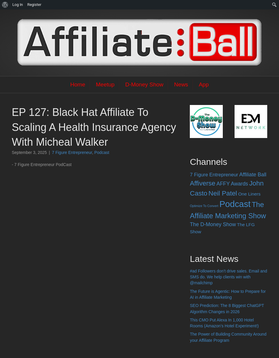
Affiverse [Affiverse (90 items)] (202, 183)
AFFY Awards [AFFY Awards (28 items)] (232, 184)
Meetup (105, 84)
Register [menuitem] (34, 4)
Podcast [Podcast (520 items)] (235, 204)
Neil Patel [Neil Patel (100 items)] (222, 193)
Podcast (101, 152)
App (204, 84)
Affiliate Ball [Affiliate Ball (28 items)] (252, 175)
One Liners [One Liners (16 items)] (249, 193)
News (181, 84)
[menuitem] (5, 4)
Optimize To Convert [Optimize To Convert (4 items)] (204, 206)
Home (77, 84)
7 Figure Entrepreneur (72, 152)
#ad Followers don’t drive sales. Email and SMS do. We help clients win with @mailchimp (228, 277)
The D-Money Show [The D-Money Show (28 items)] (213, 224)
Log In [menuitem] (17, 4)
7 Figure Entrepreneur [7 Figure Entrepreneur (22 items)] (214, 175)
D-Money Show (144, 84)
